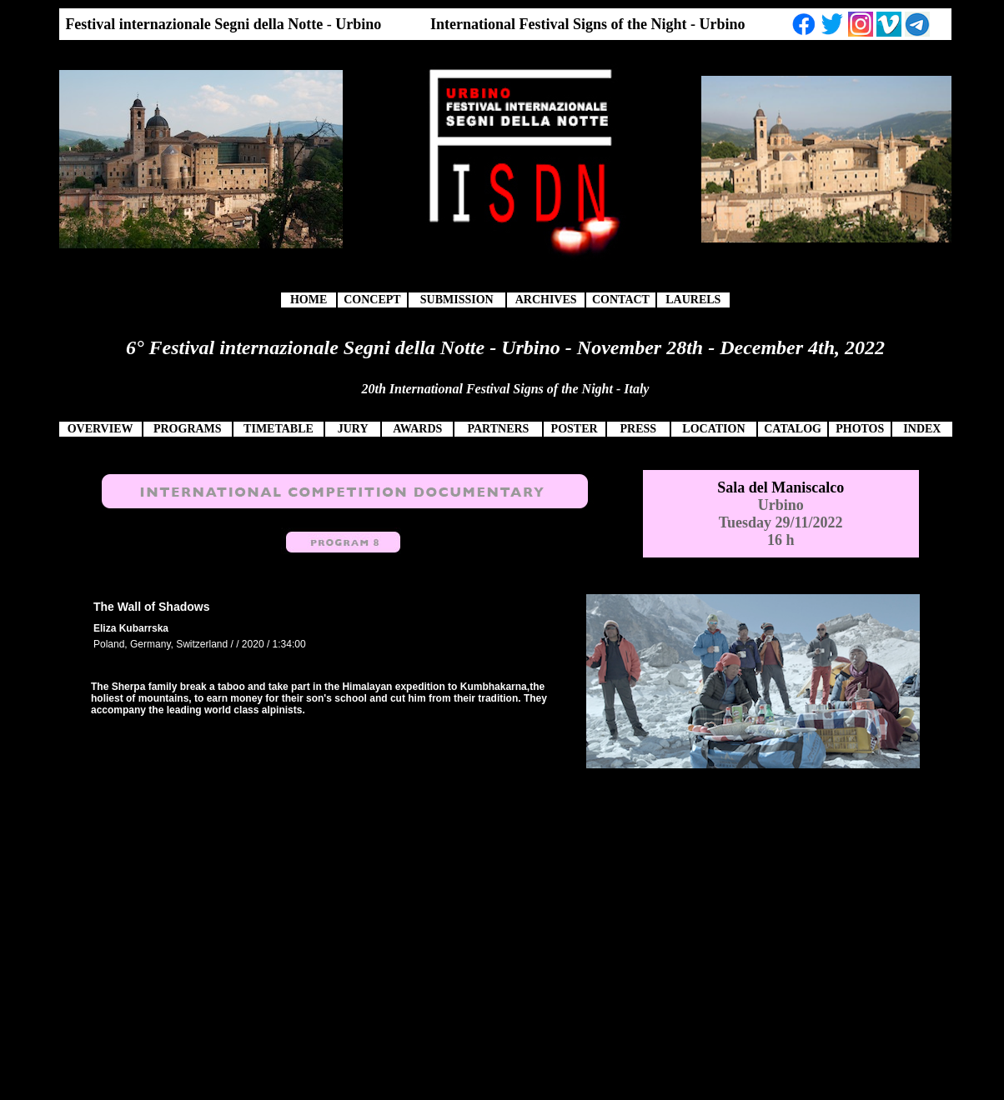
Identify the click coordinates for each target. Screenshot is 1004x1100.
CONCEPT (372, 299)
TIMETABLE (278, 428)
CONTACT (621, 299)
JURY (353, 428)
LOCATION (713, 428)
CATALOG (792, 428)
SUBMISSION (457, 299)
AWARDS (417, 428)
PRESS (638, 428)
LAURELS (692, 299)
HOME (308, 299)
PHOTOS (860, 428)
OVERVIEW (100, 428)
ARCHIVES (546, 299)
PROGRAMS (187, 428)
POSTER (574, 428)
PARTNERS (498, 428)
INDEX (922, 428)
